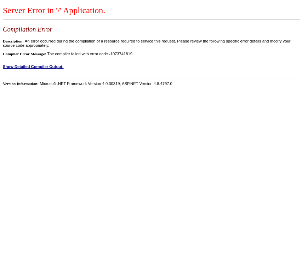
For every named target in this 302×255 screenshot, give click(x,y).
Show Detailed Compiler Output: (33, 66)
